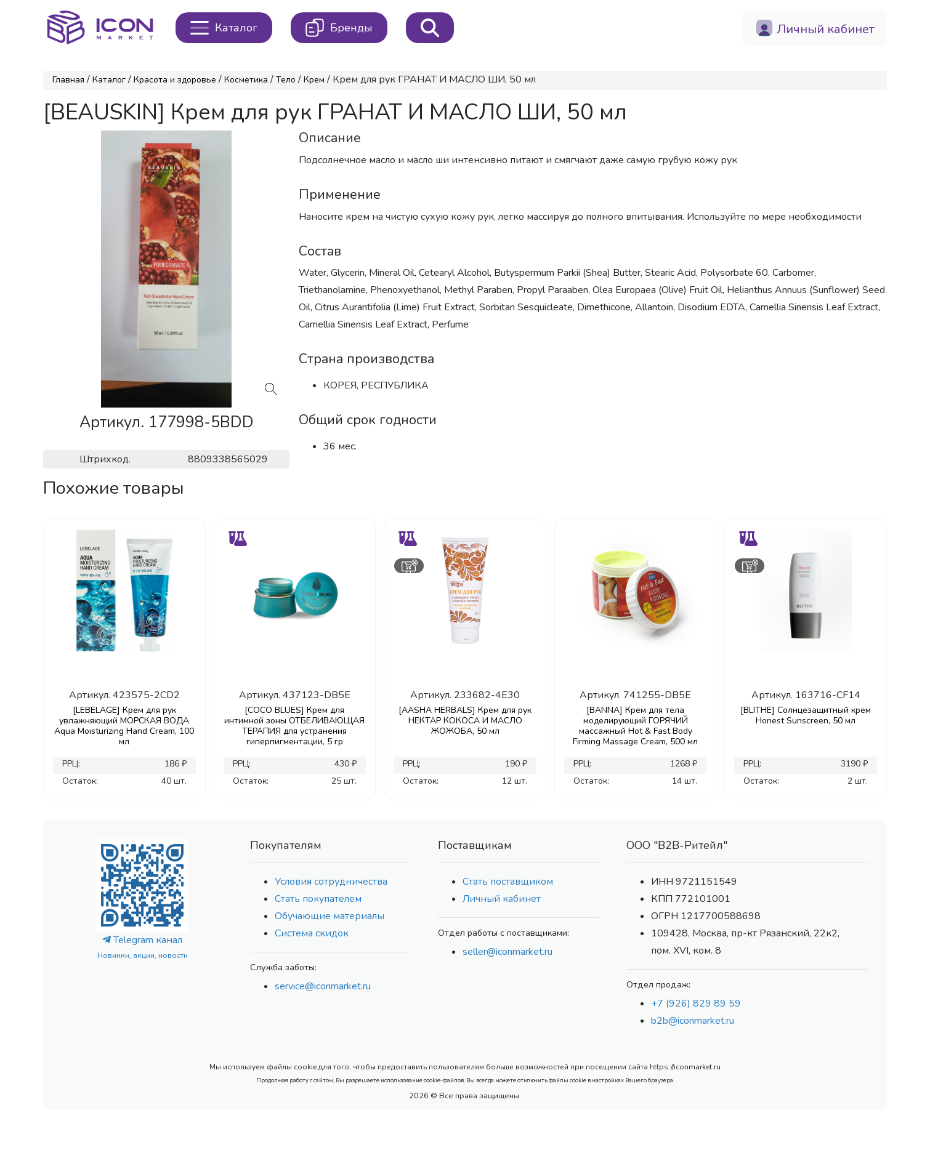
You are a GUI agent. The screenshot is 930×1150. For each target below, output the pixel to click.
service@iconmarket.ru (323, 986)
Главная (68, 80)
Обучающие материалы (329, 916)
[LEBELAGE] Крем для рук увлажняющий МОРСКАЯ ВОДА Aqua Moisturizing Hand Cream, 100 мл (124, 726)
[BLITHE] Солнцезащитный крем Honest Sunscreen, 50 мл (805, 715)
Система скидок (312, 933)
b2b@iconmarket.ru (692, 1020)
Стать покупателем (318, 899)
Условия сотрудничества (331, 881)
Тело (286, 80)
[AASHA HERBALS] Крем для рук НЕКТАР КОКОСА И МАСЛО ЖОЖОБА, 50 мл (465, 720)
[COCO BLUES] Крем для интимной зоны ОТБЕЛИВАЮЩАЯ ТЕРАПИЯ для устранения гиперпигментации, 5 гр (294, 726)
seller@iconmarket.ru (507, 952)
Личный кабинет (502, 899)
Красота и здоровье (175, 80)
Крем (314, 80)
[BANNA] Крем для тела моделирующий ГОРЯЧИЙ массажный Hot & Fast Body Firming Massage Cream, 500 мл (635, 726)
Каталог (109, 80)
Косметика (246, 80)
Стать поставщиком (508, 881)
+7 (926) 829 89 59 (696, 1003)
